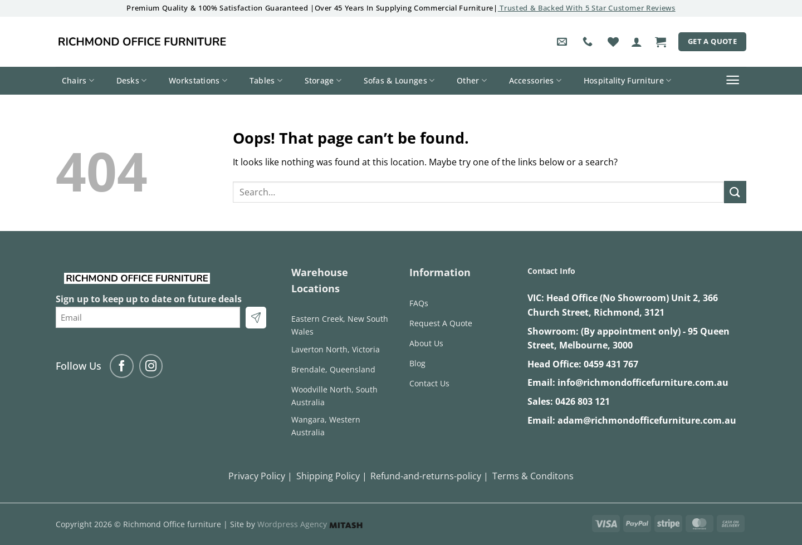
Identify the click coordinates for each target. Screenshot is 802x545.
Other (472, 80)
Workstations (198, 80)
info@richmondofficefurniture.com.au (643, 382)
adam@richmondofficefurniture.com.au (647, 420)
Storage (323, 80)
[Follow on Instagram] (151, 366)
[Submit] (735, 192)
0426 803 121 (582, 401)
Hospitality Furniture (628, 80)
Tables (266, 80)
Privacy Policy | (260, 476)
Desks (131, 80)
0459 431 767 (611, 364)
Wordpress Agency (310, 524)
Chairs (78, 80)
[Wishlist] (613, 42)
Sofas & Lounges (399, 80)
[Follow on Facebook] (122, 366)
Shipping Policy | (331, 476)
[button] (636, 42)
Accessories (535, 80)
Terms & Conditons (533, 476)
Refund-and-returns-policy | (429, 476)
